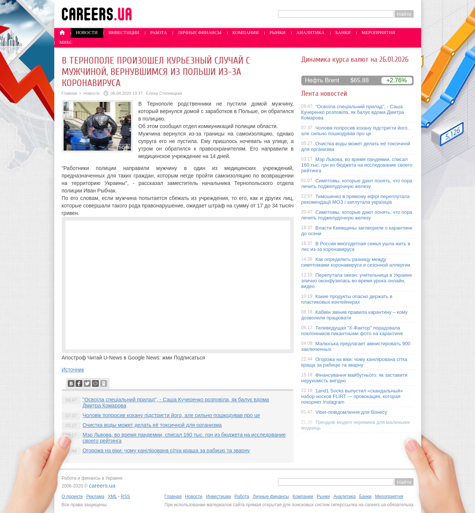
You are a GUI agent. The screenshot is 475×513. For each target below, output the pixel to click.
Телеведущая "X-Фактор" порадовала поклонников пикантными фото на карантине (352, 330)
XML (112, 496)
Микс (66, 42)
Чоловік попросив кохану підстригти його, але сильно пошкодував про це (171, 415)
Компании (245, 32)
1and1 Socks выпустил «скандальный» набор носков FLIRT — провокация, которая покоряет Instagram (352, 396)
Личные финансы (200, 32)
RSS (125, 496)
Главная (69, 93)
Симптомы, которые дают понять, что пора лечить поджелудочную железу (356, 183)
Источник (73, 370)
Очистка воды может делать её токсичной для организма (152, 425)
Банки (343, 32)
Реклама (95, 496)
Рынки (277, 32)
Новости (87, 32)
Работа (158, 32)
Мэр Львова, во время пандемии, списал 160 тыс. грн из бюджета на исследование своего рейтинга (356, 165)
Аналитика (310, 32)
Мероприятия (378, 32)
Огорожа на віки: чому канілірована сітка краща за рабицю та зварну (166, 450)
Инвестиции (124, 32)
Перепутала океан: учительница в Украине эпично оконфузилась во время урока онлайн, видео (356, 280)
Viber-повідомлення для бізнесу (351, 412)
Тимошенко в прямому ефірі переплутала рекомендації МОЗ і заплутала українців (355, 199)
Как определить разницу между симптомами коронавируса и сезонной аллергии (356, 262)
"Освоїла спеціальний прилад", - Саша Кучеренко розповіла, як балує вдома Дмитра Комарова (352, 112)
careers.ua (102, 485)
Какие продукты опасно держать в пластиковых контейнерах (347, 299)
